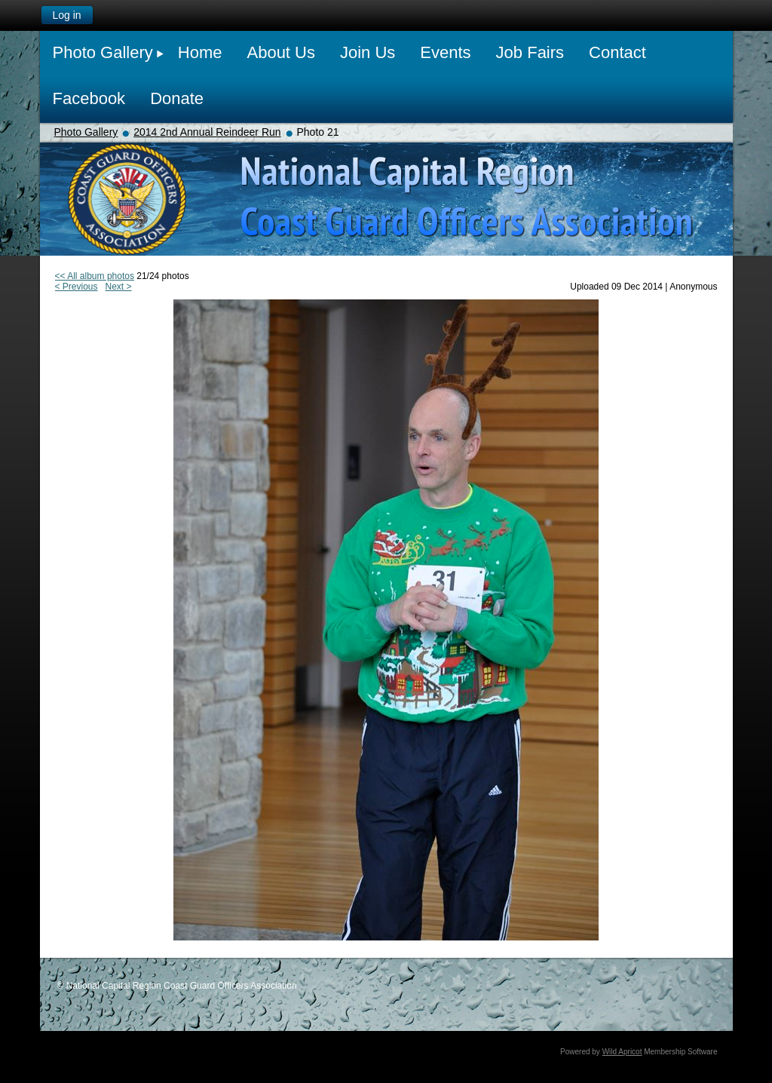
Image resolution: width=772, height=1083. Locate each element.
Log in (66, 15)
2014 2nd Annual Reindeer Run (206, 132)
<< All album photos (94, 276)
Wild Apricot (622, 1052)
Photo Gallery (86, 132)
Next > (119, 286)
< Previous (76, 286)
